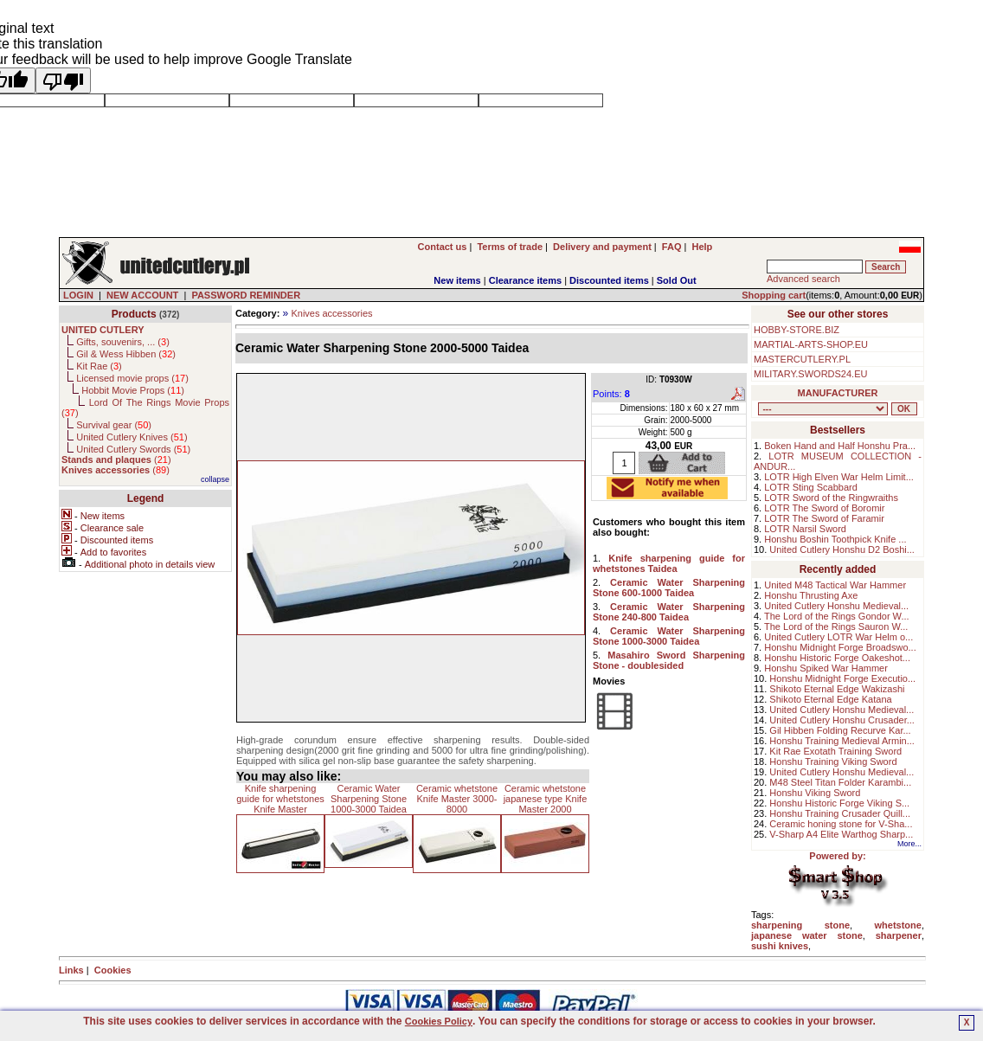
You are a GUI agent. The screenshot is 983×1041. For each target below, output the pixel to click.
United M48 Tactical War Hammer (835, 585)
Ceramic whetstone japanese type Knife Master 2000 (546, 798)
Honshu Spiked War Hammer (826, 668)
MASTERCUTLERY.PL (802, 359)
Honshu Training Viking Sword (832, 761)
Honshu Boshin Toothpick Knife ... (835, 539)
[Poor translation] (63, 80)
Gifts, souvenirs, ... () (123, 342)
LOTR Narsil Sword (805, 529)
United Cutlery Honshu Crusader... (842, 720)
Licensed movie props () (132, 378)
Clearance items (525, 280)
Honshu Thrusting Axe (811, 595)
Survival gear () (113, 425)
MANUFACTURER (838, 393)
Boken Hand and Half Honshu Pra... (840, 445)
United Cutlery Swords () (133, 449)
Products (134, 314)
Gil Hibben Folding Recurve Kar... (839, 730)
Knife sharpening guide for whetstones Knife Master (280, 798)
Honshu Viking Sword (814, 792)
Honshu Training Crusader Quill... (839, 813)
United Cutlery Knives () (131, 437)
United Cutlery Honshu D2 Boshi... (842, 549)
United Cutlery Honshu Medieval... (836, 606)
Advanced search (803, 278)
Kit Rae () (99, 366)
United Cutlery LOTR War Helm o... (838, 637)
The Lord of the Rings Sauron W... (836, 626)
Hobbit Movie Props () (132, 390)
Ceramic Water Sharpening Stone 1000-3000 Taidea (369, 798)
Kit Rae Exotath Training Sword (835, 751)
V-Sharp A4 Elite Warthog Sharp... (841, 834)
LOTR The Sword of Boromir (824, 508)
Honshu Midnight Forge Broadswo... (840, 647)
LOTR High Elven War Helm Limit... (839, 477)
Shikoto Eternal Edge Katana (830, 699)
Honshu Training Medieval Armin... (842, 741)
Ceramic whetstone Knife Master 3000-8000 (457, 798)
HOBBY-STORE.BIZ (796, 330)
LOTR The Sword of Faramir (824, 518)
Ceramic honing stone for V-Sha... (840, 824)
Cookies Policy (438, 1021)
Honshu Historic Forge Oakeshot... (837, 657)
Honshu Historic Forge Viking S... (839, 803)
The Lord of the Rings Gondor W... (836, 616)
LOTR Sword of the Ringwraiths (831, 497)
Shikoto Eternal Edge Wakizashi (836, 689)
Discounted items (609, 280)
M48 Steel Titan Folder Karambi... (840, 782)
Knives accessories (331, 313)
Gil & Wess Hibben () (126, 354)
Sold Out (677, 280)
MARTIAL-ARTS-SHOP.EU (811, 344)
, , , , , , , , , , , (823, 408)
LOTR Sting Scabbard (811, 487)
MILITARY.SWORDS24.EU (810, 374)
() (116, 459)
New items (457, 280)
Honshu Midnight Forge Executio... (842, 678)
